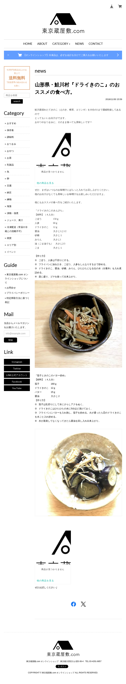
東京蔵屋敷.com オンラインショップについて (16, 278)
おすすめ (11, 123)
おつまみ (11, 144)
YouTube (16, 388)
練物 (9, 199)
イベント (11, 252)
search (16, 101)
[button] (61, 44)
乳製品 (10, 164)
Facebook (17, 381)
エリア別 (11, 245)
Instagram (17, 361)
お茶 (9, 158)
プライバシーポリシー (18, 293)
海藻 (9, 206)
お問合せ (11, 287)
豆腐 (9, 185)
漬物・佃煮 (12, 213)
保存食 (10, 130)
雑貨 (9, 238)
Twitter (17, 368)
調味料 (10, 137)
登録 (10, 340)
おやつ (10, 151)
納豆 (9, 192)
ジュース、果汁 (15, 220)
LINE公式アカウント (16, 375)
